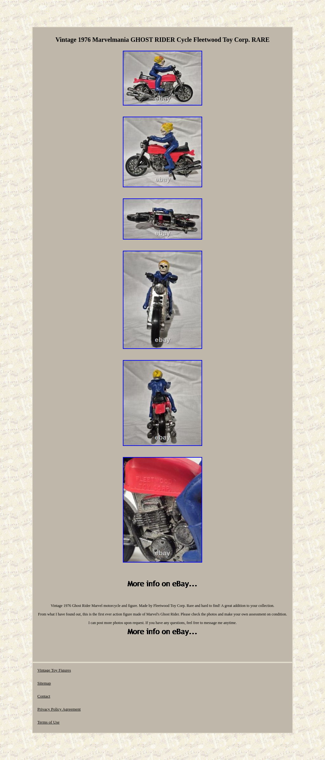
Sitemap (44, 683)
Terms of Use (48, 722)
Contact (43, 696)
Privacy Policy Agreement (59, 709)
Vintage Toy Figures (54, 670)
